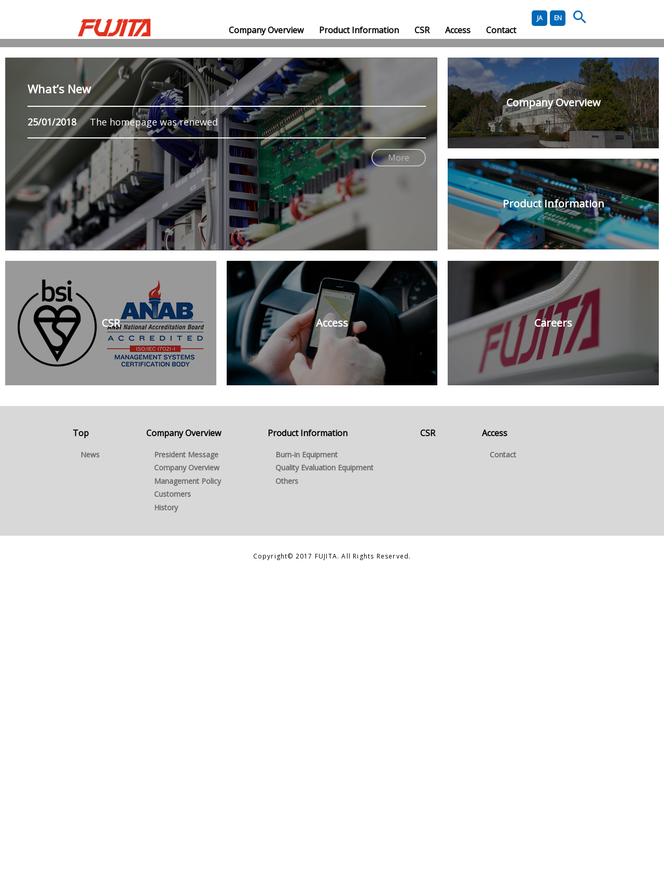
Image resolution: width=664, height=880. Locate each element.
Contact (501, 30)
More (398, 460)
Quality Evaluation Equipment (324, 770)
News (90, 757)
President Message (186, 757)
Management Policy (187, 784)
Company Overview (266, 30)
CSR (422, 30)
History (166, 810)
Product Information (359, 30)
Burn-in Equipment (306, 757)
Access (458, 30)
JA (540, 17)
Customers (172, 797)
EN (558, 17)
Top (81, 736)
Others (286, 784)
